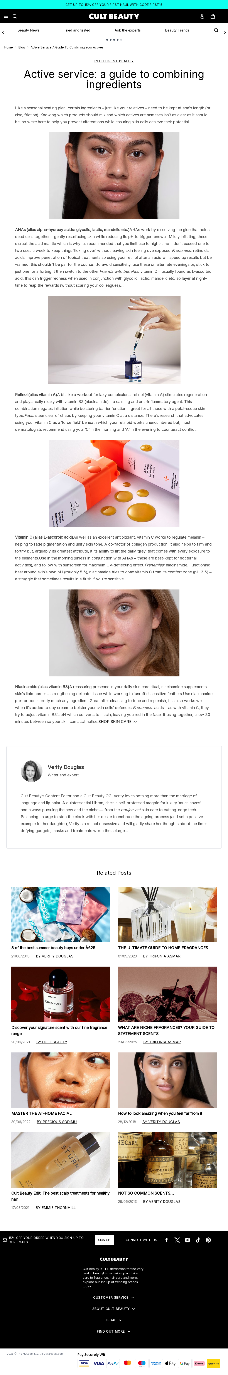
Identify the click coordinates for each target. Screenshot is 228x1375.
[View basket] (217, 16)
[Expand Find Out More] (114, 1331)
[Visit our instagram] (187, 1240)
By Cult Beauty (51, 1042)
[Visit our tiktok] (198, 1240)
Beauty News (28, 30)
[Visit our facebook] (166, 1240)
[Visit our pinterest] (208, 1240)
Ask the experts (128, 30)
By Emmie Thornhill (56, 1207)
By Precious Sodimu (57, 1122)
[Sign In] (202, 16)
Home (8, 47)
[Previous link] (3, 31)
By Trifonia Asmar (162, 956)
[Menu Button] (6, 16)
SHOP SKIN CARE (115, 721)
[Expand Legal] (114, 1320)
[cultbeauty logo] (114, 16)
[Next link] (225, 31)
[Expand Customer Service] (114, 1297)
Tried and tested (77, 30)
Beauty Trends (177, 30)
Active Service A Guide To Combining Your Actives (67, 47)
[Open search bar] (14, 16)
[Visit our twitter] (177, 1240)
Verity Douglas (66, 767)
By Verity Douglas (54, 956)
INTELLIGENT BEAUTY (114, 61)
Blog (22, 47)
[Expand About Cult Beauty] (114, 1309)
